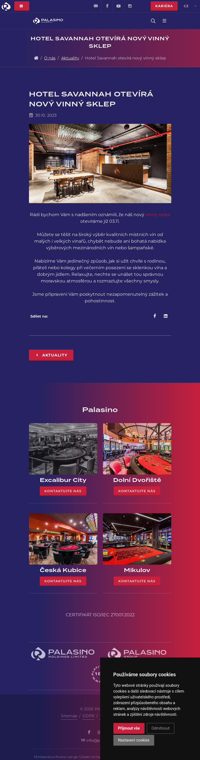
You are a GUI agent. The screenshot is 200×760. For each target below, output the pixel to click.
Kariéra (164, 6)
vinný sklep (157, 214)
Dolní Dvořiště (137, 480)
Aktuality (70, 58)
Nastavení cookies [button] (134, 740)
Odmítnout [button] (160, 728)
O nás (49, 58)
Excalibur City (63, 480)
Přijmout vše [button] (129, 728)
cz (190, 6)
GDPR (88, 715)
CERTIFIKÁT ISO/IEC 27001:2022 (100, 614)
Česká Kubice (63, 570)
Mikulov (137, 570)
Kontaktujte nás (63, 491)
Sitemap (69, 715)
